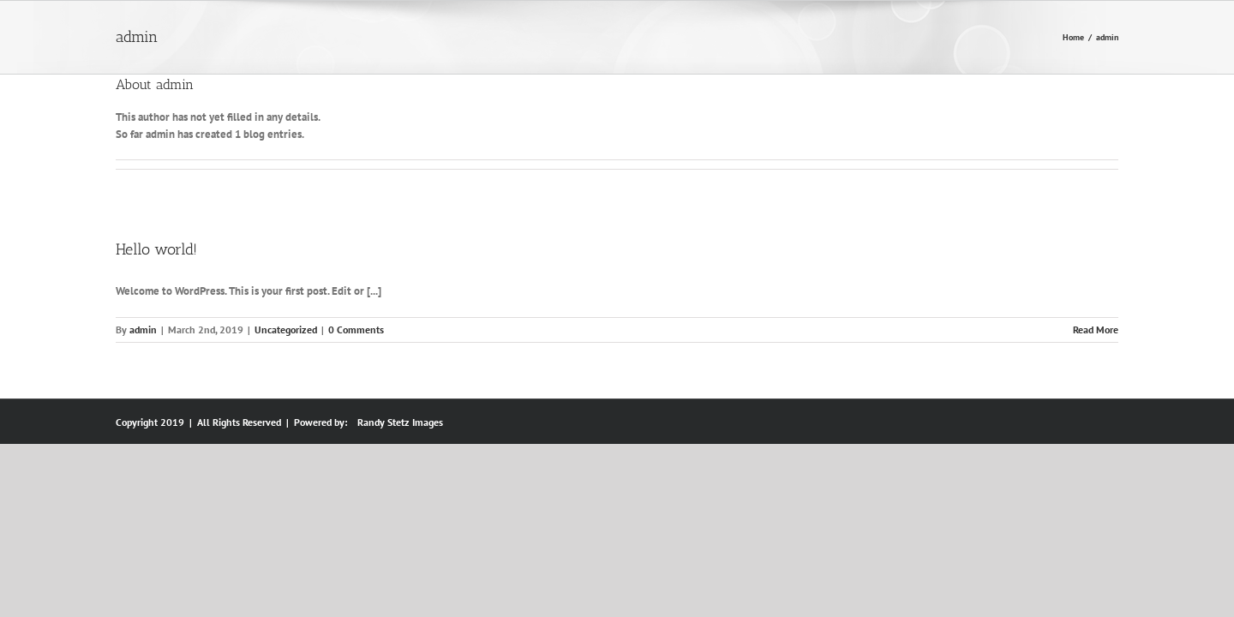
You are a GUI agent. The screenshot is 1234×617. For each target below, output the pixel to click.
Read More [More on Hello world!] (1095, 329)
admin (143, 329)
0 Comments (356, 329)
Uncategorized (286, 329)
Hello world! (156, 249)
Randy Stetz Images (400, 422)
